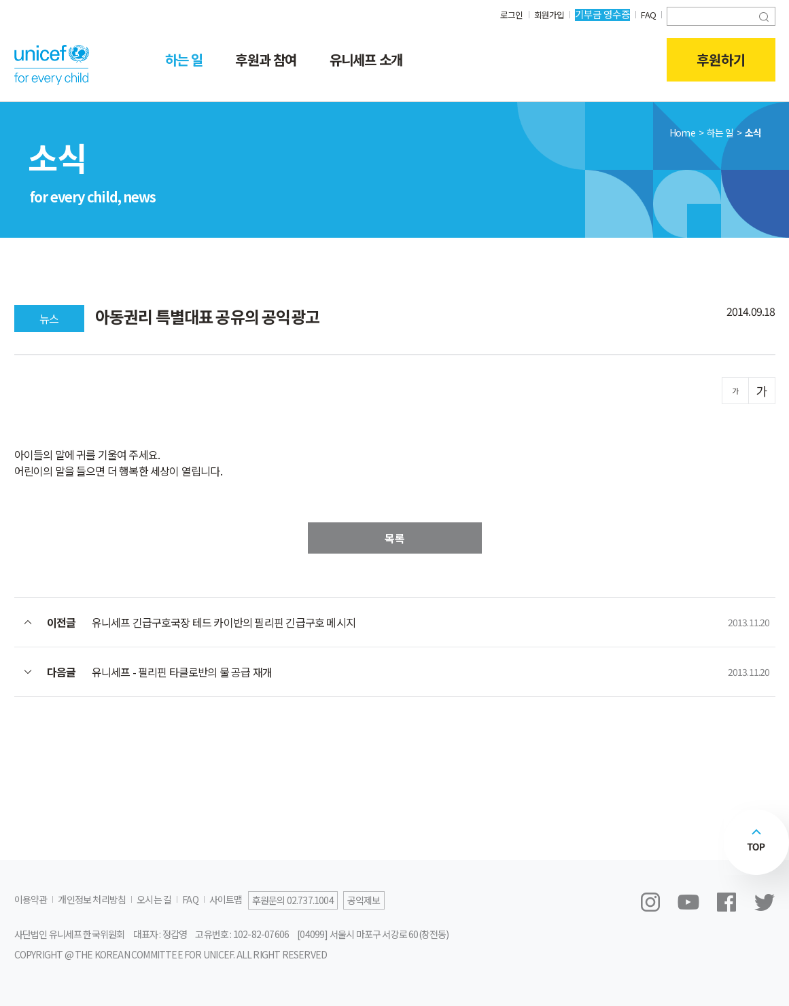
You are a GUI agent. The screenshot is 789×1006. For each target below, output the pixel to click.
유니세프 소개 (366, 59)
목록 (395, 538)
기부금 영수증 (600, 14)
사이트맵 (226, 899)
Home (682, 132)
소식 (753, 132)
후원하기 (721, 60)
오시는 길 (154, 899)
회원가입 (546, 14)
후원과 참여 (265, 59)
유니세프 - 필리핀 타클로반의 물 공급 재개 (182, 672)
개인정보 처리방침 (92, 899)
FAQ (647, 14)
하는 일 (184, 59)
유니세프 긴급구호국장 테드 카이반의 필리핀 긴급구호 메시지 (223, 622)
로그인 (506, 14)
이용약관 (31, 899)
